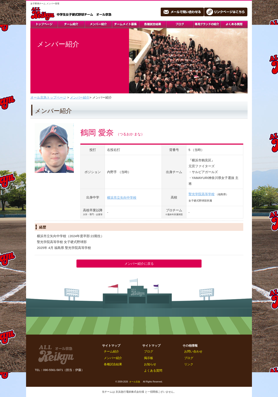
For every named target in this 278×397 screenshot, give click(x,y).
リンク (188, 364)
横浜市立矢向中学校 (121, 197)
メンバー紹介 (79, 97)
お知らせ (150, 364)
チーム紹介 (111, 351)
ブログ (148, 351)
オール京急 (134, 381)
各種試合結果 (113, 364)
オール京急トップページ (48, 97)
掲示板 (148, 358)
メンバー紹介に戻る (139, 263)
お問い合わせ (193, 351)
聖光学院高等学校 (202, 194)
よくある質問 (153, 370)
